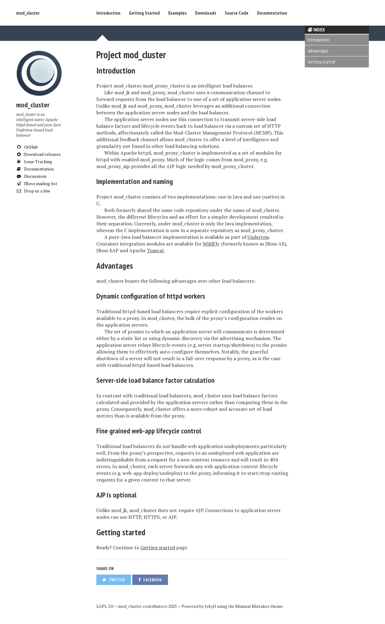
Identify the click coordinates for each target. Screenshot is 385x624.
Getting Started (144, 13)
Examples (177, 13)
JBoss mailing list (36, 183)
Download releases (38, 154)
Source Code (236, 13)
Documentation (272, 13)
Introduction (108, 13)
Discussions (31, 176)
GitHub (27, 147)
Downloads (205, 13)
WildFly (211, 243)
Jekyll (210, 606)
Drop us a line (33, 191)
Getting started (321, 62)
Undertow (258, 237)
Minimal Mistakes (252, 606)
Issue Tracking (34, 161)
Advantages (318, 51)
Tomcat (155, 250)
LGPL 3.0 (104, 606)
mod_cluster (28, 13)
